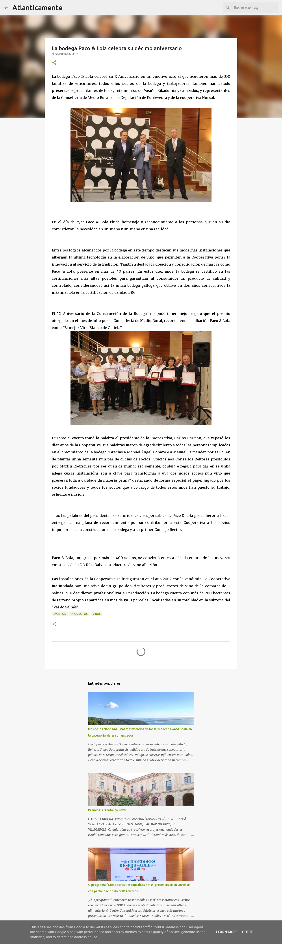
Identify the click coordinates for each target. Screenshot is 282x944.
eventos (60, 613)
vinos (97, 613)
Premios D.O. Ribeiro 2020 (107, 810)
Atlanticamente (37, 7)
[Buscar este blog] (255, 7)
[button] (54, 63)
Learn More (226, 932)
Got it (247, 932)
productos (79, 613)
